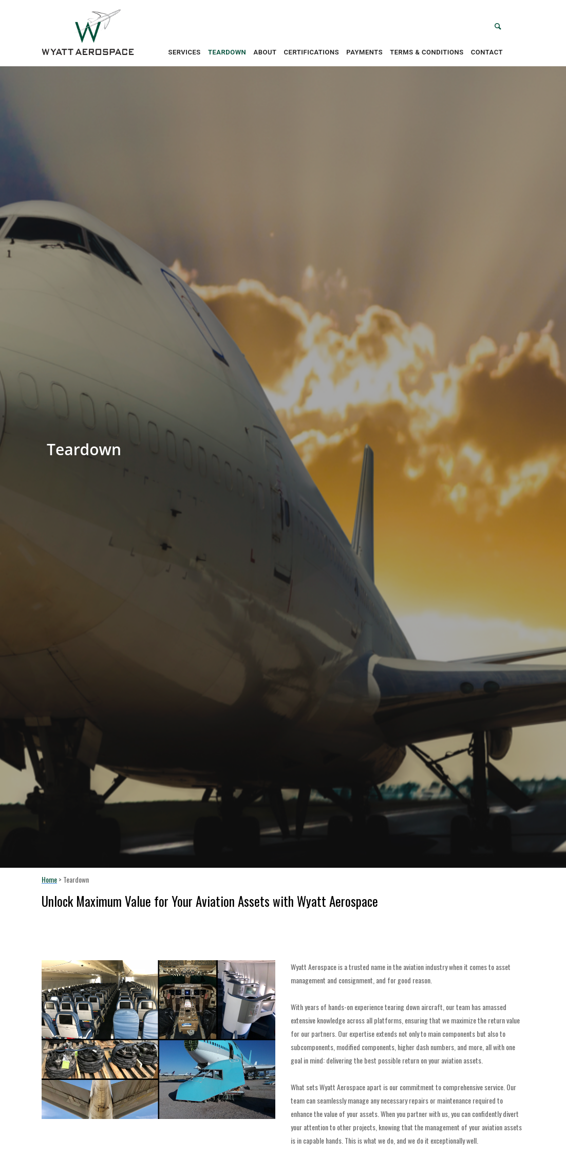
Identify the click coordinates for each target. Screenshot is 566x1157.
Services (184, 52)
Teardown (227, 52)
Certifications (311, 52)
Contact (487, 52)
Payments (364, 52)
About (265, 52)
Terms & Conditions (426, 52)
